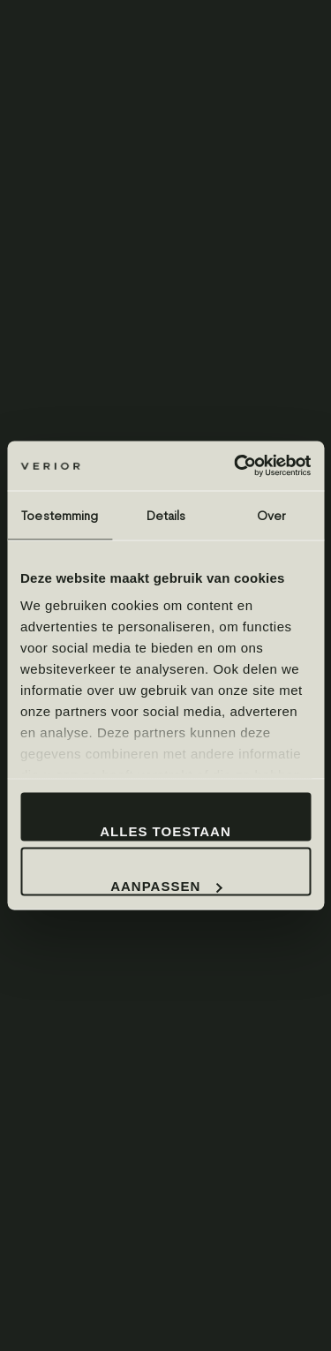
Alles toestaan (165, 830)
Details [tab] (166, 514)
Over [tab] (271, 514)
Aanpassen (166, 886)
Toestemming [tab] (59, 514)
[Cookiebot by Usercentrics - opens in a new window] (236, 466)
